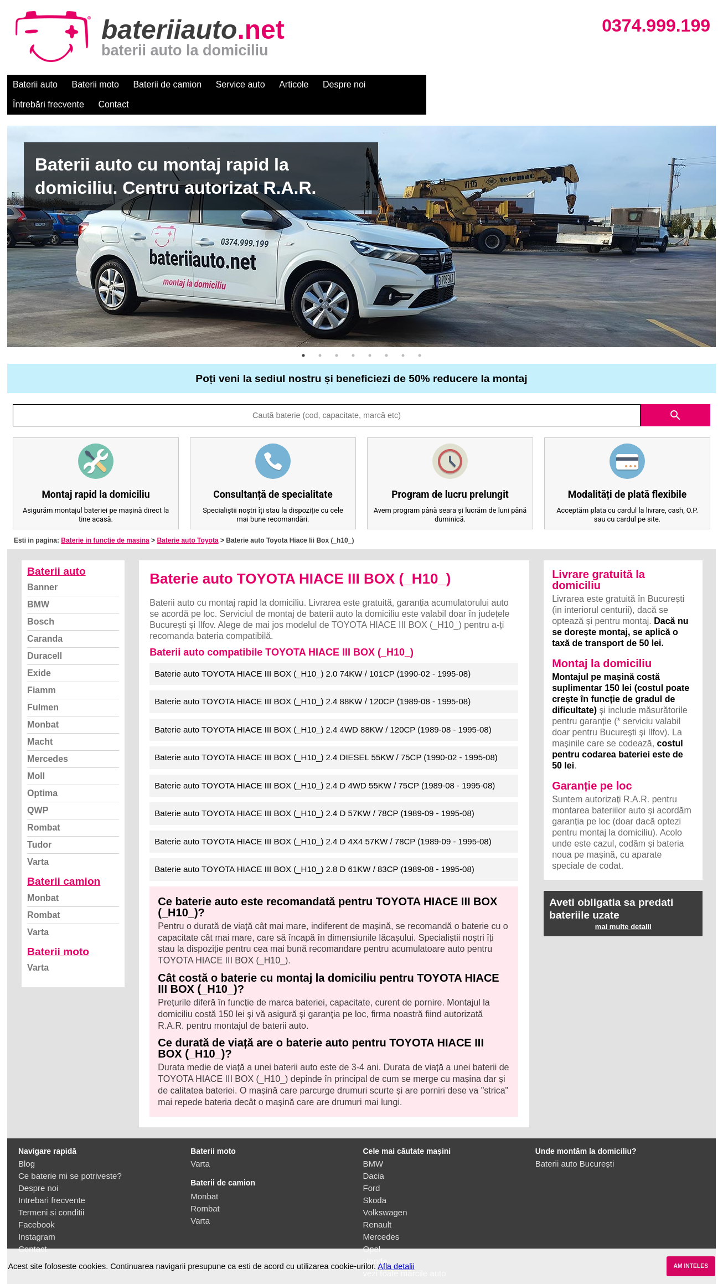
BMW (38, 584)
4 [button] (353, 335)
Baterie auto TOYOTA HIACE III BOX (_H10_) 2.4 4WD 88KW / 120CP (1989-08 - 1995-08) (322, 709)
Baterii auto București (574, 1143)
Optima (42, 773)
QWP (37, 790)
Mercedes (47, 739)
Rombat (43, 807)
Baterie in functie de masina (105, 520)
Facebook (36, 1204)
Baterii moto (95, 84)
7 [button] (403, 335)
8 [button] (419, 335)
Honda (375, 1241)
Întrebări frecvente (412, 84)
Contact (477, 84)
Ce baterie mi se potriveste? (70, 1156)
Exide (39, 653)
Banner (42, 567)
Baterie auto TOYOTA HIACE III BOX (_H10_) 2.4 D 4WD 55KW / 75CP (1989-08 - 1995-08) (324, 765)
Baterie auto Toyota (187, 520)
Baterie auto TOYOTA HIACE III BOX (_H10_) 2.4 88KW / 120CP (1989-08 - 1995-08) (312, 681)
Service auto (240, 84)
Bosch (40, 601)
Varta (38, 842)
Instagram (36, 1216)
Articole (293, 84)
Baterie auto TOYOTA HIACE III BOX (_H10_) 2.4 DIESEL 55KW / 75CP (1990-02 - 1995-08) (325, 737)
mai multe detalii (623, 907)
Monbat (43, 704)
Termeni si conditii (51, 1192)
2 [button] (320, 335)
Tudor (39, 824)
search (675, 395)
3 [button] (336, 335)
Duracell (44, 636)
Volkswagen (385, 1192)
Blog (26, 1143)
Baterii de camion (167, 84)
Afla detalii (396, 1266)
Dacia (373, 1156)
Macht (40, 721)
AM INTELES (690, 1266)
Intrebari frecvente (51, 1180)
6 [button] (386, 335)
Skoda (375, 1180)
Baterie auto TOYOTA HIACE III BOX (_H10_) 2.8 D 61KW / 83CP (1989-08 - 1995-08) (314, 849)
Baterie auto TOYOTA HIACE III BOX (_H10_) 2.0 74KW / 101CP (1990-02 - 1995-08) (312, 653)
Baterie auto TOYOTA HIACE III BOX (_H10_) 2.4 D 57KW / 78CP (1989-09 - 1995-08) (314, 793)
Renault (377, 1204)
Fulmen (43, 687)
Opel (372, 1229)
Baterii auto (35, 84)
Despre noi (344, 84)
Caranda (45, 618)
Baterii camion (63, 861)
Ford (371, 1168)
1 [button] (303, 335)
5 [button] (369, 335)
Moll (36, 756)
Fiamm (41, 670)
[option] (361, 216)
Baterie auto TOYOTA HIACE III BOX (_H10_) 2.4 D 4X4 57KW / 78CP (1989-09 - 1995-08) (322, 821)
